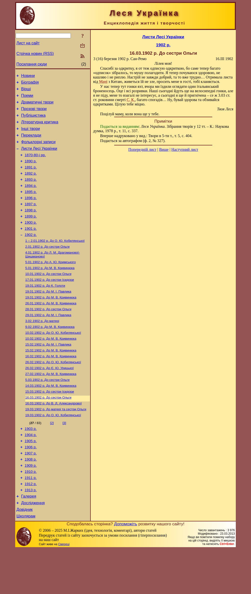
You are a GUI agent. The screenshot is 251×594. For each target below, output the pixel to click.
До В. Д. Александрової (53, 436)
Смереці (63, 589)
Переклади (31, 143)
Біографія (30, 84)
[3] (64, 457)
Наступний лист (184, 149)
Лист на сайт (28, 43)
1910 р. (31, 511)
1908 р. (31, 498)
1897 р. (31, 219)
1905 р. (31, 477)
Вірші (26, 91)
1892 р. (31, 185)
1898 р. (31, 226)
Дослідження (33, 546)
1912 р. (31, 525)
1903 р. (31, 463)
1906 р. (31, 484)
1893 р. (31, 192)
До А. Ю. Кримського (50, 283)
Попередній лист (142, 149)
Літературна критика (39, 128)
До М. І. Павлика (48, 340)
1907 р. (31, 491)
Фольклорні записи (38, 150)
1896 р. (31, 213)
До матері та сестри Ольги (55, 442)
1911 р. (31, 518)
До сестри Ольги (47, 267)
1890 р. (31, 171)
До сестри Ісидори (49, 302)
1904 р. (31, 470)
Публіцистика (33, 120)
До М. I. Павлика (48, 315)
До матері (42, 347)
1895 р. (31, 206)
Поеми (27, 98)
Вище (164, 149)
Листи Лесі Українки (39, 157)
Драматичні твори (37, 106)
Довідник (24, 554)
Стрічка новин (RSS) (35, 54)
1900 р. (31, 240)
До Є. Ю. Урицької (49, 398)
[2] (52, 457)
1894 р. (31, 199)
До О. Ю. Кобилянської (55, 260)
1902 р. (31, 254)
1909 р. (31, 504)
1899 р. (31, 233)
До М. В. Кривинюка (50, 289)
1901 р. (31, 247)
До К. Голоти (45, 308)
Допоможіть (125, 568)
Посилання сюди (31, 64)
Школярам (25, 561)
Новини (28, 76)
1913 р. (31, 532)
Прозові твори (34, 113)
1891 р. (31, 178)
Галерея (28, 539)
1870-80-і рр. (35, 165)
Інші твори (30, 135)
